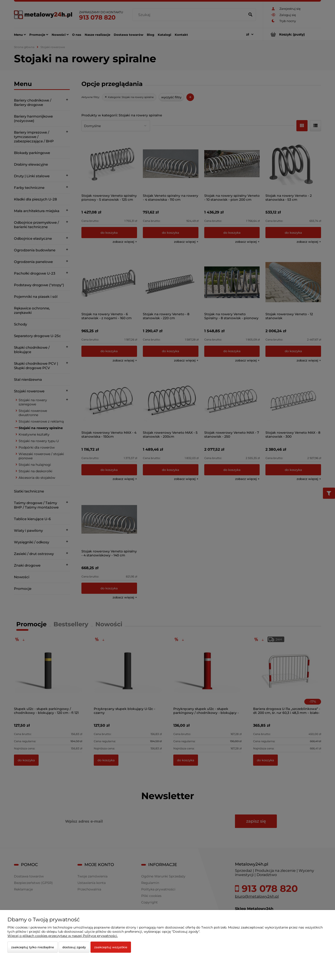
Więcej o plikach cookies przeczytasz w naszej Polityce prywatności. (62, 936)
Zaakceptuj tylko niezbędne (32, 947)
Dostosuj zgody (74, 947)
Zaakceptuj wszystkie (110, 947)
